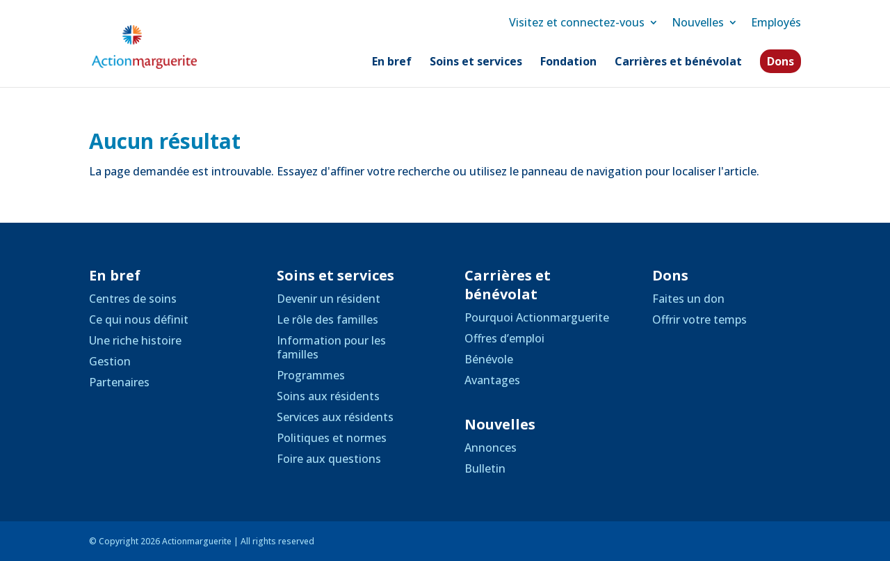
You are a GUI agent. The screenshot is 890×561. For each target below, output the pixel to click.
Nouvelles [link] (698, 22)
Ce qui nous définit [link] (138, 319)
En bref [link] (392, 62)
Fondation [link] (568, 62)
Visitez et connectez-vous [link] (577, 22)
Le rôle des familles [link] (327, 319)
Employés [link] (776, 22)
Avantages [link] (492, 380)
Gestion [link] (110, 361)
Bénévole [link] (488, 359)
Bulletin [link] (484, 468)
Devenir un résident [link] (328, 298)
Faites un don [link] (688, 298)
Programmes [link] (311, 375)
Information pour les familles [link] (331, 347)
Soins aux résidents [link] (328, 396)
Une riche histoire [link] (135, 340)
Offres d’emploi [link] (504, 338)
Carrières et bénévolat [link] (678, 62)
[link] (159, 46)
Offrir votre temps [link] (699, 319)
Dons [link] (780, 61)
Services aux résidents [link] (335, 417)
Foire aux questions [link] (329, 458)
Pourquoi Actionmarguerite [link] (536, 317)
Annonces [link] (490, 447)
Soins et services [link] (476, 62)
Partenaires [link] (119, 382)
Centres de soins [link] (133, 298)
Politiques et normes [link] (332, 437)
